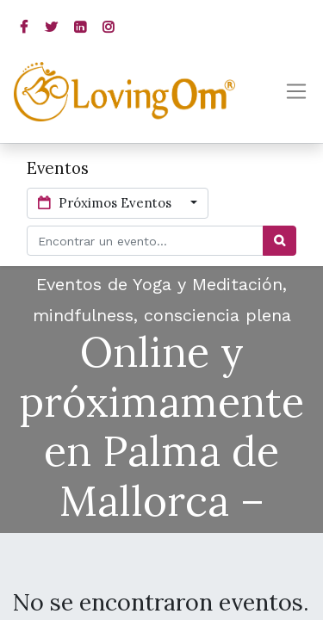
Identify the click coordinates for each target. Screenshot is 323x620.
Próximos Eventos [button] (106, 203)
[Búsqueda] (279, 241)
